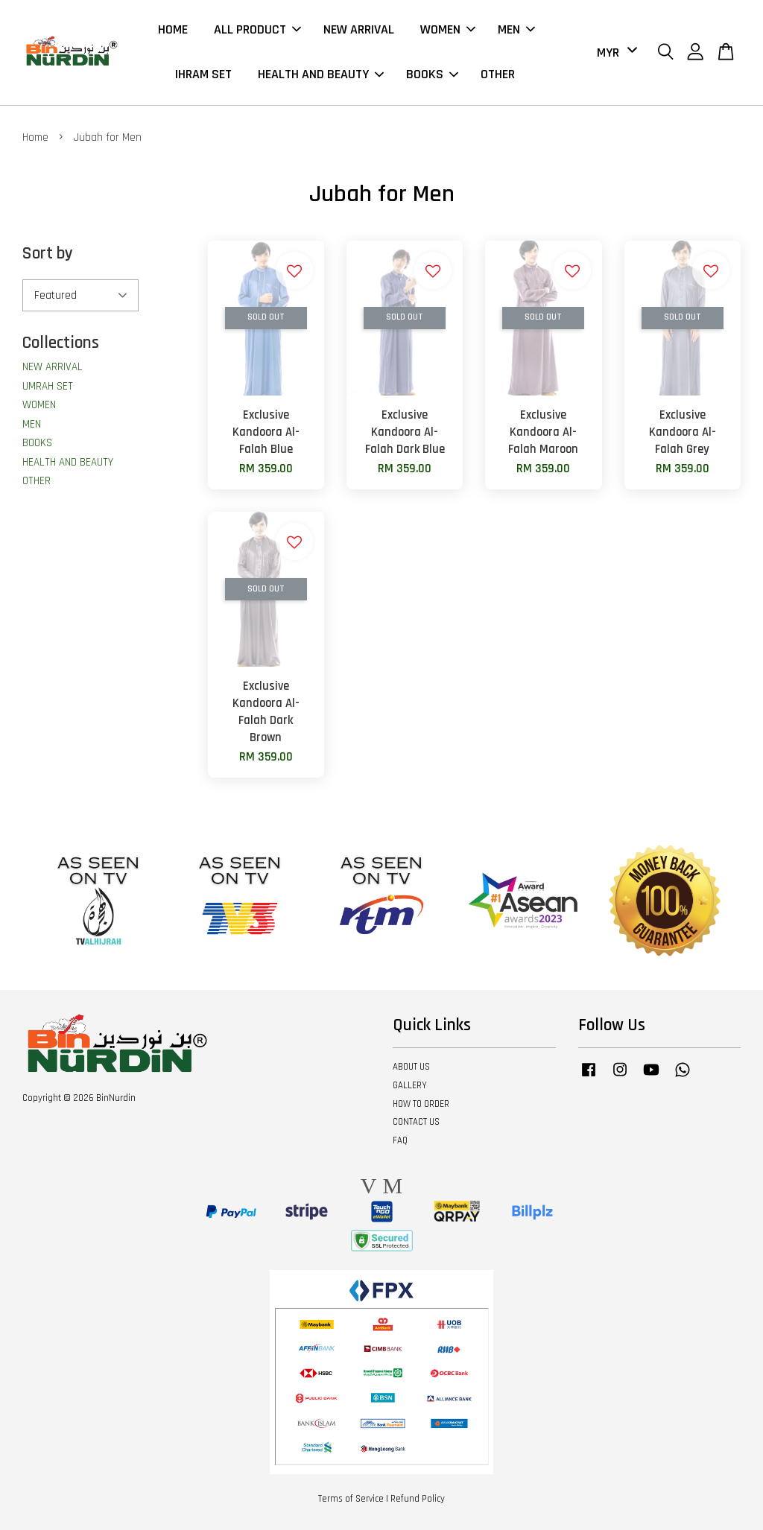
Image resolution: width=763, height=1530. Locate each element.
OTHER (498, 74)
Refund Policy (417, 1499)
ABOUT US (411, 1067)
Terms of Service (351, 1499)
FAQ (400, 1141)
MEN (516, 29)
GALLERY (410, 1085)
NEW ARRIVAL (358, 29)
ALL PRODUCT (257, 29)
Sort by (47, 253)
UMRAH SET (47, 386)
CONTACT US (416, 1123)
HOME (173, 29)
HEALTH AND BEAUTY (321, 74)
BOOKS (432, 74)
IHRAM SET (203, 74)
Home (35, 137)
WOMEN (447, 29)
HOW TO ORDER (421, 1104)
